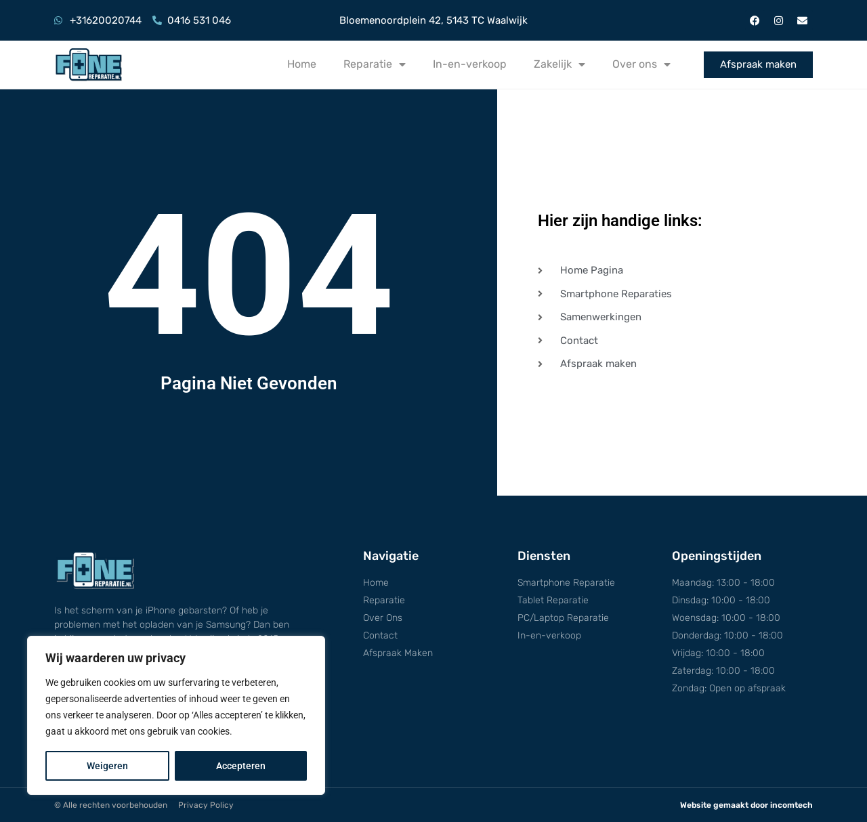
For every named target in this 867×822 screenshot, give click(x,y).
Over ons (641, 64)
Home (301, 64)
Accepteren (241, 765)
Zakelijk (559, 64)
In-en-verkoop (470, 64)
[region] (176, 715)
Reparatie (374, 64)
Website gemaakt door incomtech (746, 805)
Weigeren (107, 765)
